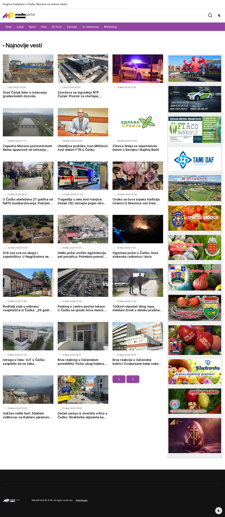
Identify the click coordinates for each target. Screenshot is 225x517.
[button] (210, 15)
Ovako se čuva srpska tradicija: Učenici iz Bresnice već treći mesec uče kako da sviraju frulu (136, 203)
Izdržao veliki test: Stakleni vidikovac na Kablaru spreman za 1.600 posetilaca (26, 417)
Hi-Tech (57, 26)
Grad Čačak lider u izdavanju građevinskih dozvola (25, 94)
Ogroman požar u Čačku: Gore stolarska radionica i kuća (135, 255)
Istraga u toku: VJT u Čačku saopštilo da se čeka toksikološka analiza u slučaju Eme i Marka (25, 365)
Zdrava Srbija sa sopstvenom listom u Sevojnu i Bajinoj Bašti (135, 148)
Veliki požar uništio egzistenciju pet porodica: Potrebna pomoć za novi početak (83, 256)
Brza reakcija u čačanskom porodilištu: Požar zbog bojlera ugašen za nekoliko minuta (81, 363)
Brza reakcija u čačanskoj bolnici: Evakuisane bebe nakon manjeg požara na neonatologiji (136, 363)
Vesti (8, 26)
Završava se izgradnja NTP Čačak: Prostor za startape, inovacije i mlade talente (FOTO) (82, 96)
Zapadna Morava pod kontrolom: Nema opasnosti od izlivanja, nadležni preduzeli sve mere (28, 149)
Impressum (82, 500)
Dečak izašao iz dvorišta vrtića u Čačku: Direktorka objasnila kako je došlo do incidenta (82, 417)
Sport (32, 26)
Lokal (20, 26)
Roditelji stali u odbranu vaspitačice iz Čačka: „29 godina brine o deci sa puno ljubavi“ (28, 310)
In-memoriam (90, 26)
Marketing (110, 26)
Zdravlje (72, 26)
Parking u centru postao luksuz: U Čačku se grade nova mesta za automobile (83, 310)
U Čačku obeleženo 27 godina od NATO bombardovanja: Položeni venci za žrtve (28, 203)
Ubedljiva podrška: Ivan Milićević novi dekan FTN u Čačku (83, 148)
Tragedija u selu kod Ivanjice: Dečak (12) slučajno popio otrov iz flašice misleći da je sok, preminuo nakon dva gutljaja (81, 205)
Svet (44, 26)
